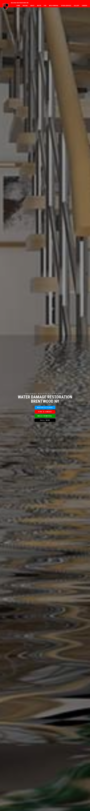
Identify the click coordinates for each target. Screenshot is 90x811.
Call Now (45, 420)
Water (39, 5)
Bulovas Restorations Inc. (20, 3)
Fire (45, 5)
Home (18, 5)
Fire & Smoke (45, 412)
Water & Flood (45, 407)
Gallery (76, 5)
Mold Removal (53, 5)
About (32, 5)
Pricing (25, 5)
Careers (84, 5)
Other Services (66, 5)
